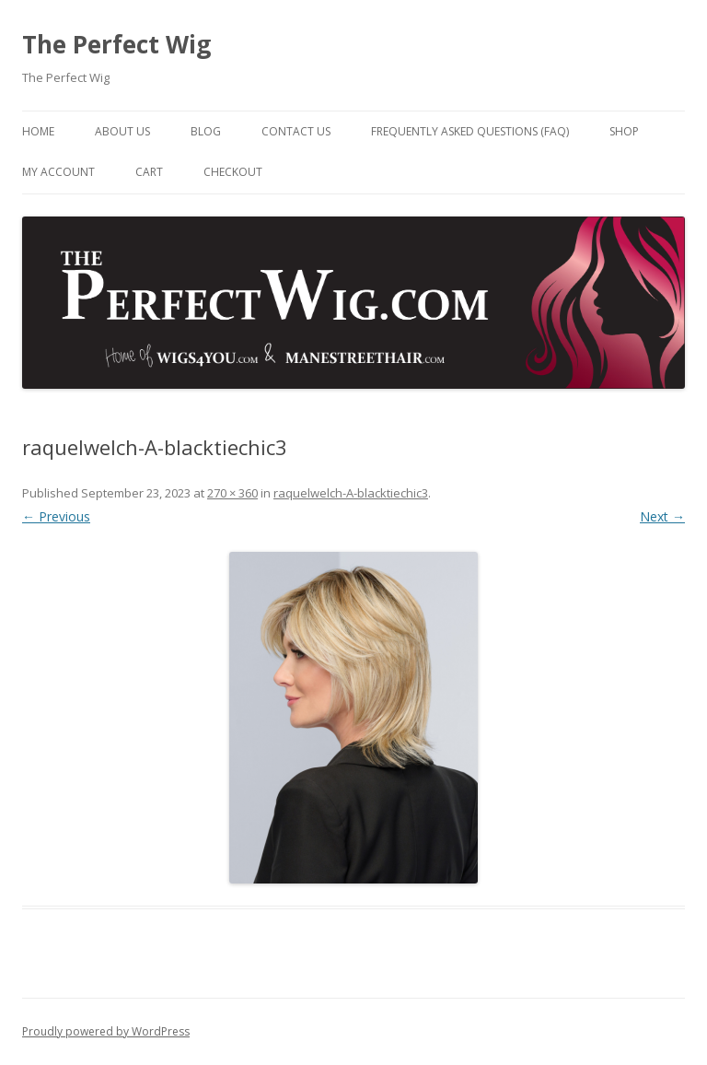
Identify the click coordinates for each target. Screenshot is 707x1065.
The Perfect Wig (116, 44)
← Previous (56, 516)
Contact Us (295, 131)
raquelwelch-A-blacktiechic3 (350, 493)
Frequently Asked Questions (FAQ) (470, 131)
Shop (624, 131)
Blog (206, 131)
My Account (58, 172)
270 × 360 (232, 493)
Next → (662, 516)
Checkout (232, 172)
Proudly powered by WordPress (106, 1031)
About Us (122, 131)
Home (38, 131)
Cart (149, 172)
